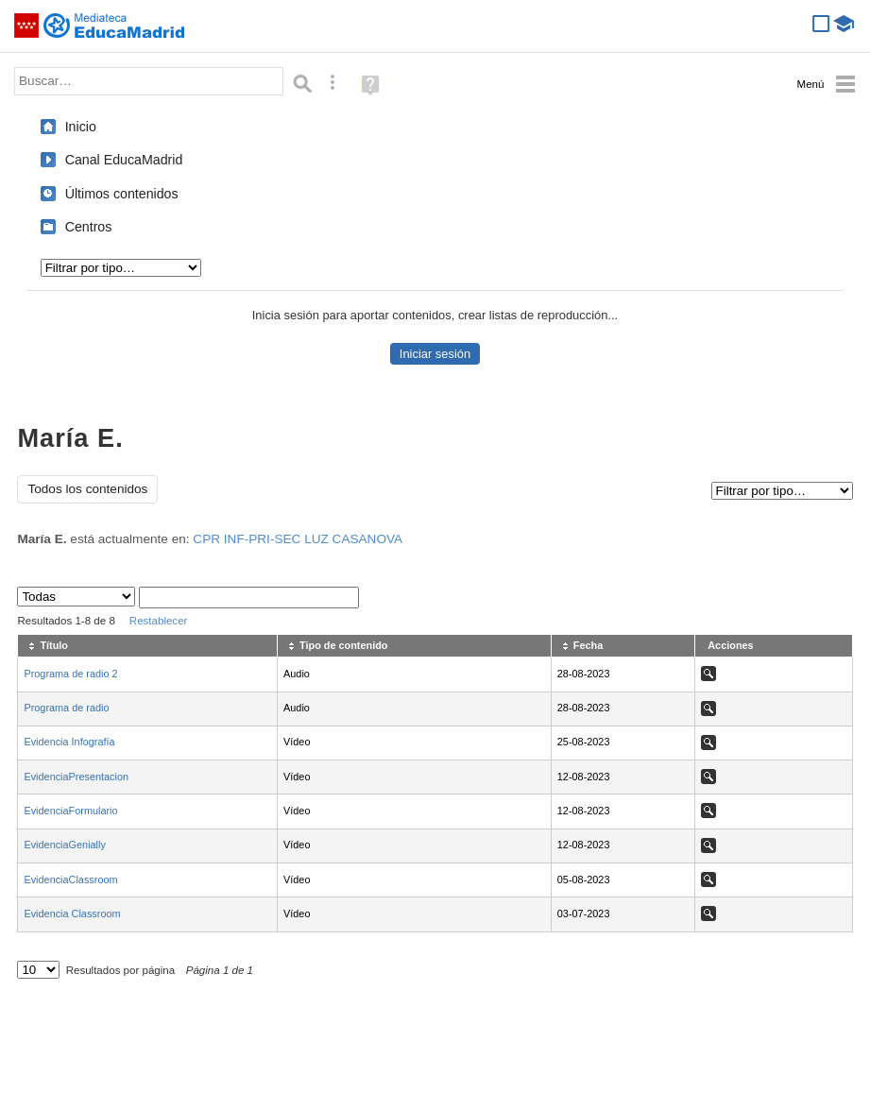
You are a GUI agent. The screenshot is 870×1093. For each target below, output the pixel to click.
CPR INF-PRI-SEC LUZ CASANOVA (297, 539)
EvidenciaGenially (64, 844)
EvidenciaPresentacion (76, 776)
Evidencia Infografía (69, 741)
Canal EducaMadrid (124, 159)
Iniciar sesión (435, 354)
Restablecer (158, 620)
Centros (88, 226)
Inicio (80, 126)
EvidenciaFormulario (70, 810)
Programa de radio (66, 707)
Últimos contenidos (122, 193)
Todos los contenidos (87, 489)
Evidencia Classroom (72, 913)
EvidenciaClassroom (70, 879)
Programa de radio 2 (70, 673)
